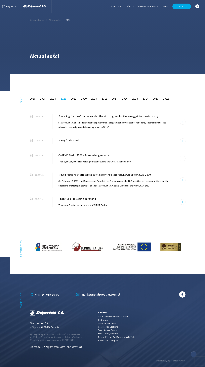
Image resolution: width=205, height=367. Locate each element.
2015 (135, 98)
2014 (145, 98)
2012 (166, 98)
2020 (84, 98)
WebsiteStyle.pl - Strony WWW (170, 360)
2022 (73, 98)
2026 (32, 98)
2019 (94, 98)
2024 (53, 98)
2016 (125, 98)
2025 (43, 98)
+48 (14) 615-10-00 (47, 294)
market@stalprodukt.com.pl (100, 294)
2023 (63, 98)
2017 (114, 98)
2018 (104, 98)
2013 (155, 98)
